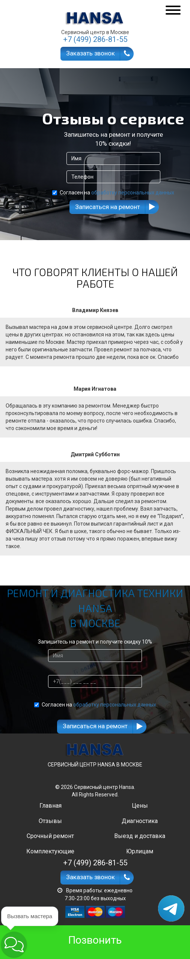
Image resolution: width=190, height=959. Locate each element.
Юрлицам (139, 851)
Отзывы (50, 821)
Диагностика (140, 821)
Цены (140, 805)
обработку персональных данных (132, 193)
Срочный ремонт (50, 835)
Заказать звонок (90, 53)
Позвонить (95, 940)
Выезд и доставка (139, 835)
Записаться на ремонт (107, 207)
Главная (50, 805)
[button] (14, 944)
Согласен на (113, 193)
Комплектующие (50, 851)
